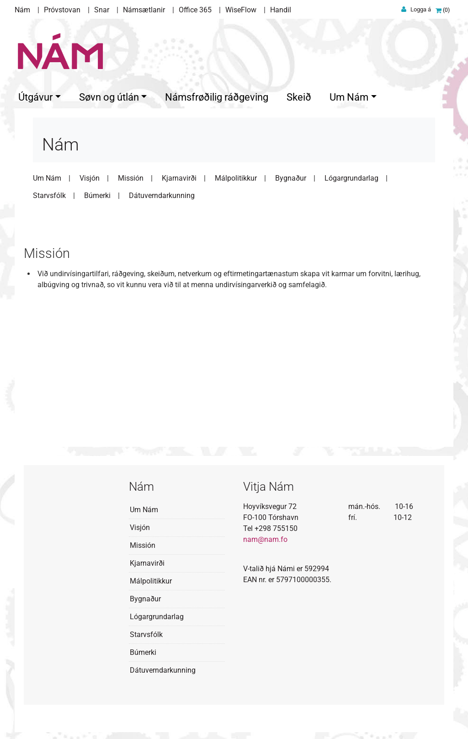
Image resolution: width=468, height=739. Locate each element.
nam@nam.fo (265, 537)
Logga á (420, 9)
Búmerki (97, 193)
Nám (22, 9)
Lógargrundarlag (351, 175)
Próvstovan (62, 9)
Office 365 (195, 9)
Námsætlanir (144, 9)
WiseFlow (240, 9)
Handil (280, 9)
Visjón (90, 175)
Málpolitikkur (236, 175)
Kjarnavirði (179, 175)
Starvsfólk (49, 193)
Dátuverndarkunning (162, 193)
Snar (101, 9)
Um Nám (47, 175)
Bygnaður (290, 175)
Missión (131, 175)
